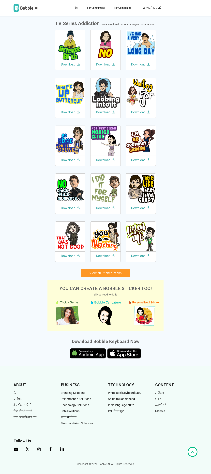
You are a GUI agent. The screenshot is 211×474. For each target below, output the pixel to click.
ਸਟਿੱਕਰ (159, 392)
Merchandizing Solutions (77, 423)
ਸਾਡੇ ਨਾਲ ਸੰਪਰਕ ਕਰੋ (151, 7)
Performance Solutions (76, 399)
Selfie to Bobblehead (121, 399)
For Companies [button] (122, 7)
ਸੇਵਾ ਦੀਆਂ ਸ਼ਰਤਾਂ (23, 411)
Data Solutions (70, 411)
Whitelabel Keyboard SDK (124, 392)
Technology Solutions (75, 405)
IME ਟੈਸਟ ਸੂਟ (116, 411)
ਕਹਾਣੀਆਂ (160, 405)
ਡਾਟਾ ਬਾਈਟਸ (68, 417)
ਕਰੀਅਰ (18, 399)
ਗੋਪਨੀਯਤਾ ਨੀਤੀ (22, 405)
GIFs (158, 399)
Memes (160, 411)
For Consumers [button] (96, 7)
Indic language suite (121, 405)
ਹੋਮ (76, 7)
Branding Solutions (73, 392)
